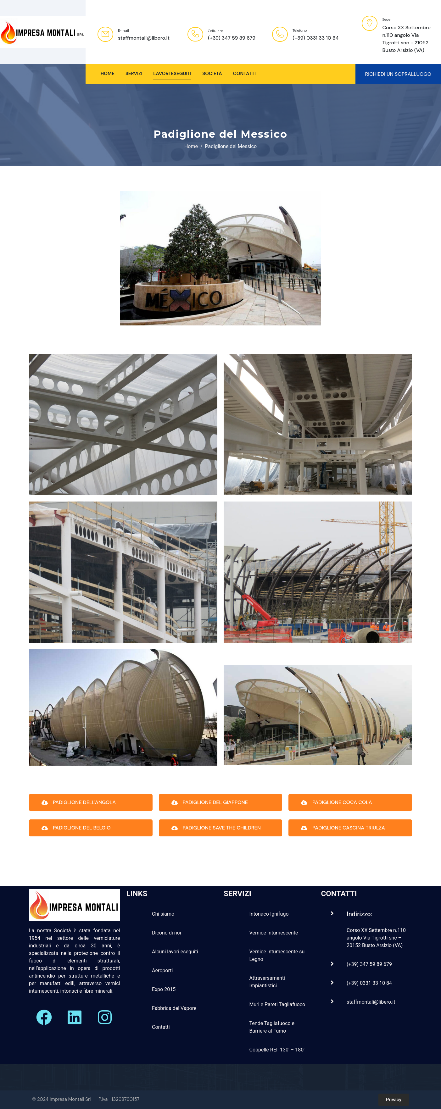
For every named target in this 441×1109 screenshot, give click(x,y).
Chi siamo (163, 914)
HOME (107, 73)
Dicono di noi (166, 933)
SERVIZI (134, 73)
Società (212, 73)
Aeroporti (162, 970)
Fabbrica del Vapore (174, 1008)
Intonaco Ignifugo (269, 914)
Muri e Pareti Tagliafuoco (277, 1004)
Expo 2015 (164, 989)
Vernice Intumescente (273, 933)
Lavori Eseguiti (172, 73)
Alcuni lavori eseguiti (175, 952)
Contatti (244, 73)
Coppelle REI (264, 1050)
